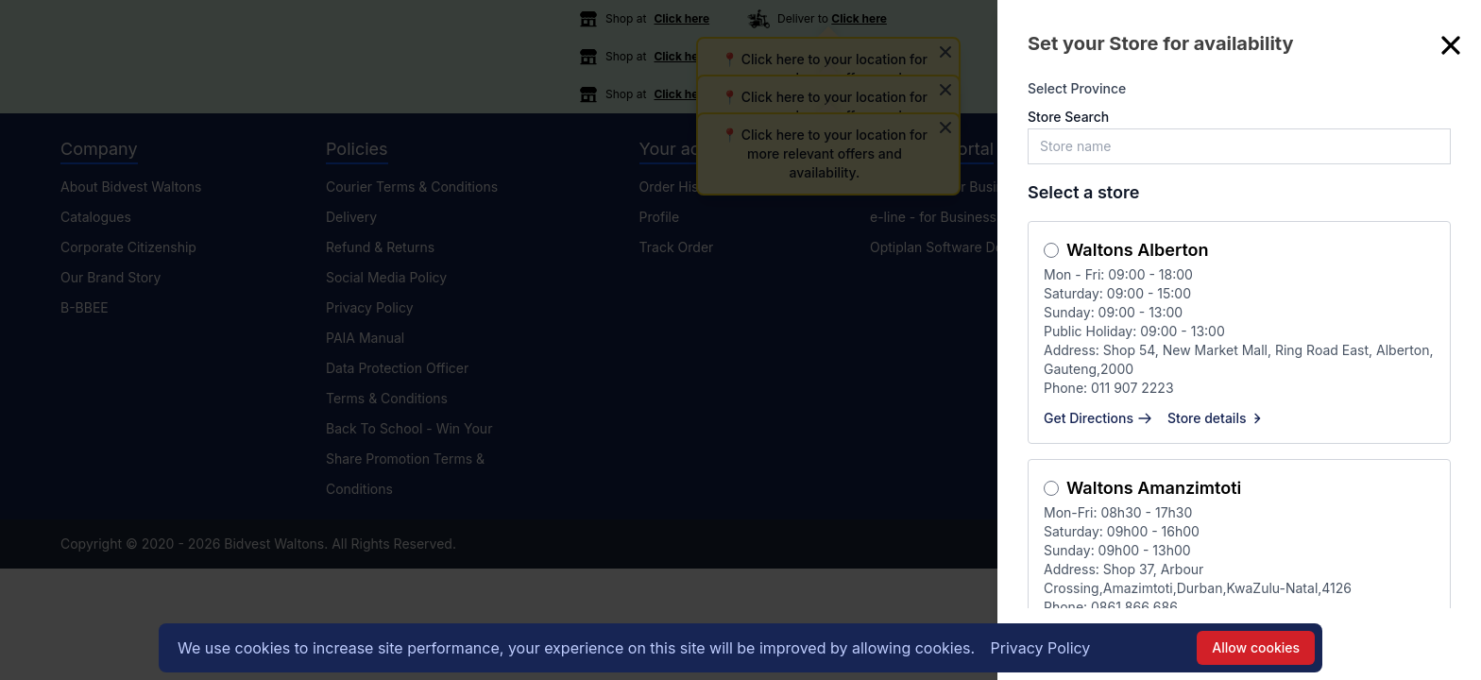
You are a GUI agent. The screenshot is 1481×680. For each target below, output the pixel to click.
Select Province (1077, 88)
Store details (1216, 418)
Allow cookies (1256, 647)
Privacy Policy (1041, 647)
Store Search (1068, 117)
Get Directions (1098, 418)
